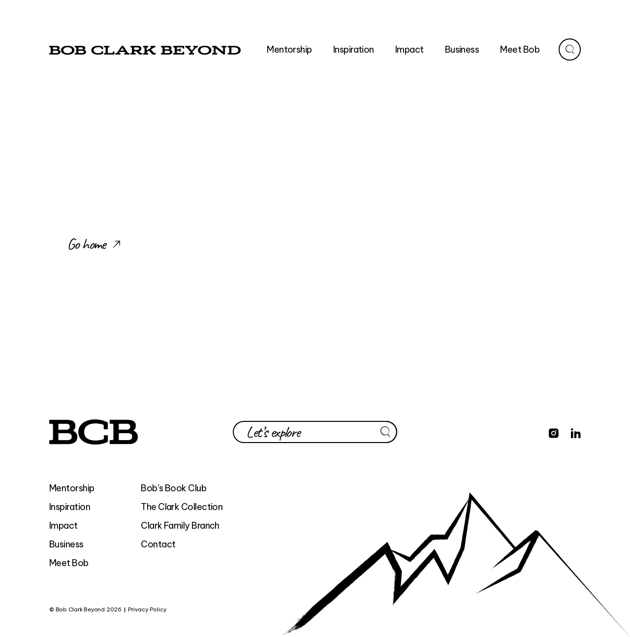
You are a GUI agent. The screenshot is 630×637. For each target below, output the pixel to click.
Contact (158, 544)
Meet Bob (69, 563)
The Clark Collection (181, 506)
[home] (145, 49)
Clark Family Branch (180, 525)
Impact (63, 525)
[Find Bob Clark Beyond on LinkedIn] (576, 432)
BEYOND (180, 609)
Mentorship (71, 488)
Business (66, 544)
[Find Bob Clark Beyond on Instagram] (554, 432)
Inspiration (69, 506)
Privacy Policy (147, 609)
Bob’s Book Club (173, 488)
